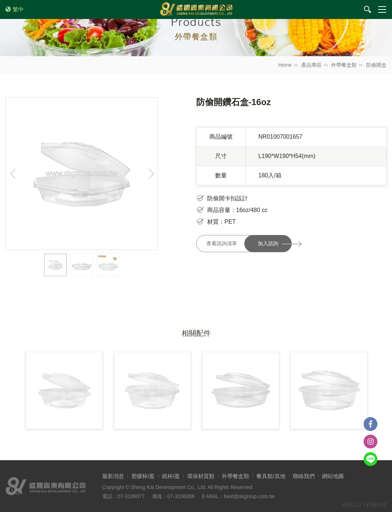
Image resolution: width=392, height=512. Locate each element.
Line (370, 459)
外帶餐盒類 (344, 65)
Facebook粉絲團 (370, 424)
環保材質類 (200, 476)
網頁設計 (352, 505)
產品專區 (311, 65)
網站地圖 (333, 476)
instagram (370, 442)
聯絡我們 (304, 476)
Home (285, 65)
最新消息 (113, 476)
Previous (13, 174)
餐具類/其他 (270, 476)
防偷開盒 (376, 65)
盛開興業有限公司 (196, 9)
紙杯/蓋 (171, 476)
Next (150, 174)
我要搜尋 (367, 9)
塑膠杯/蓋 (143, 476)
